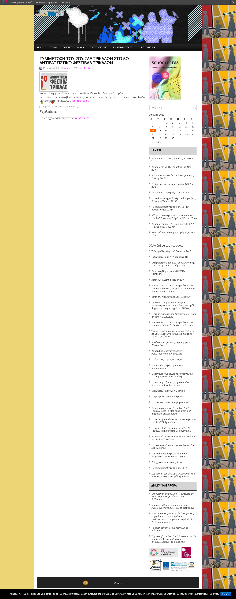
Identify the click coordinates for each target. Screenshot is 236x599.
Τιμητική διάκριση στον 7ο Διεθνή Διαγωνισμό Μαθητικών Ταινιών (169, 455)
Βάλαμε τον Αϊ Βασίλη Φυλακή (167, 175)
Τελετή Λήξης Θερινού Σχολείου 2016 (171, 251)
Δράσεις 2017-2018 (161, 158)
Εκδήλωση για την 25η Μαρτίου (168, 390)
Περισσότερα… (80, 100)
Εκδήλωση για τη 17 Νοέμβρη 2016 (170, 256)
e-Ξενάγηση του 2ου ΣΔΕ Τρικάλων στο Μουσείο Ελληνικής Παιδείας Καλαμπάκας (174, 324)
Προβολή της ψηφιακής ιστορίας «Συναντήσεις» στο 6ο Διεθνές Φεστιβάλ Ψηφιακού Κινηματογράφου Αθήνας (173, 305)
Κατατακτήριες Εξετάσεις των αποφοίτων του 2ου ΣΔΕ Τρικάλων (174, 421)
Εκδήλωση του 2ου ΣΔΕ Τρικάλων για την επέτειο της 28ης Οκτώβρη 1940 (173, 264)
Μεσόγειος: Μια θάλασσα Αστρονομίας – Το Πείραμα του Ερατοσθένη (173, 375)
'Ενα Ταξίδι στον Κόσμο (164, 232)
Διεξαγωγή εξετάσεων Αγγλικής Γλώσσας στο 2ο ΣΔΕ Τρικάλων (173, 438)
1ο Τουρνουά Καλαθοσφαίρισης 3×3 (170, 402)
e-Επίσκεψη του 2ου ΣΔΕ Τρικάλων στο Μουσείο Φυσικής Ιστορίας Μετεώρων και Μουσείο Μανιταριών (174, 288)
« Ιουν (159, 142)
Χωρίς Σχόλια (84, 68)
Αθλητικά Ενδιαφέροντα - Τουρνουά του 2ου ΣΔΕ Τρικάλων (173, 217)
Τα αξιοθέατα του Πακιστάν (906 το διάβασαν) (170, 529)
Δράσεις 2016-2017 (161, 166)
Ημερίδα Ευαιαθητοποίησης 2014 (169, 206)
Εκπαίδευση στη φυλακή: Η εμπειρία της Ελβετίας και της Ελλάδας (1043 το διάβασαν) (173, 496)
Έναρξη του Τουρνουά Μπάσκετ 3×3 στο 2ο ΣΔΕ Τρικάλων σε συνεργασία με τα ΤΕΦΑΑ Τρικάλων (173, 333)
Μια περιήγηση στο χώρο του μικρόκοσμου (167, 367)
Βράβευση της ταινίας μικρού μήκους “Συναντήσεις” (171, 344)
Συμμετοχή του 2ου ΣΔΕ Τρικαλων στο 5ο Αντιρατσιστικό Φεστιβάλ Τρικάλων (173, 475)
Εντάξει (225, 594)
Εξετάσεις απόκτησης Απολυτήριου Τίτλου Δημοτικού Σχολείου (174, 315)
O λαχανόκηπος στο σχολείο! (167, 462)
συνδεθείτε (82, 118)
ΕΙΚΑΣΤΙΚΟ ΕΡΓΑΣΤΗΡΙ (124, 47)
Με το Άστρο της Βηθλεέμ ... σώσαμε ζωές (174, 198)
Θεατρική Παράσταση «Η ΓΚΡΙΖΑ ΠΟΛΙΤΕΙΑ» (169, 273)
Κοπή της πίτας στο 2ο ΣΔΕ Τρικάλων (171, 296)
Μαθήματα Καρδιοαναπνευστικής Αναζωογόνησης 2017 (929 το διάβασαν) (173, 506)
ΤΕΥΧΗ (53, 47)
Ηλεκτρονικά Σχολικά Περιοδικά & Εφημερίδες (34, 2)
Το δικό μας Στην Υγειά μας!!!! (167, 359)
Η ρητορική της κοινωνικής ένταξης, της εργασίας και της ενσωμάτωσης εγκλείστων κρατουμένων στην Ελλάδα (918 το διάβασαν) (173, 517)
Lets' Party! (157, 192)
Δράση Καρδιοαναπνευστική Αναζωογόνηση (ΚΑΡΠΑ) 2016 (167, 352)
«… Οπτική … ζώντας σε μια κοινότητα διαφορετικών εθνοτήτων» (172, 384)
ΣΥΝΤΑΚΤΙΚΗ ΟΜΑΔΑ (73, 47)
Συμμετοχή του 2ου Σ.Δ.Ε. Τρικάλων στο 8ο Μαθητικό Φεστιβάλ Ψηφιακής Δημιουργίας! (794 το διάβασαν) (174, 539)
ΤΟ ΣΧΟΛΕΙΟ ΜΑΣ (99, 47)
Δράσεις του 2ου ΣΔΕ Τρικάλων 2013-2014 (174, 223)
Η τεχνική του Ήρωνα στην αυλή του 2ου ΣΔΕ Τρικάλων (173, 446)
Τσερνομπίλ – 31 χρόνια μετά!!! (168, 396)
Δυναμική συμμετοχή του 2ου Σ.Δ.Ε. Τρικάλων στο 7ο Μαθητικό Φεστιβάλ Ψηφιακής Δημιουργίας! (171, 410)
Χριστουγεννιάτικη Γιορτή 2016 (168, 279)
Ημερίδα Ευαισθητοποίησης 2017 (169, 467)
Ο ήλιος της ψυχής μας (163, 184)
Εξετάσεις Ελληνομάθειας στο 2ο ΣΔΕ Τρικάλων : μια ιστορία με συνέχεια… (171, 429)
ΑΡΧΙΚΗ (41, 47)
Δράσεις (68, 68)
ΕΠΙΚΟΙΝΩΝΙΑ (148, 47)
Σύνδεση (66, 2)
